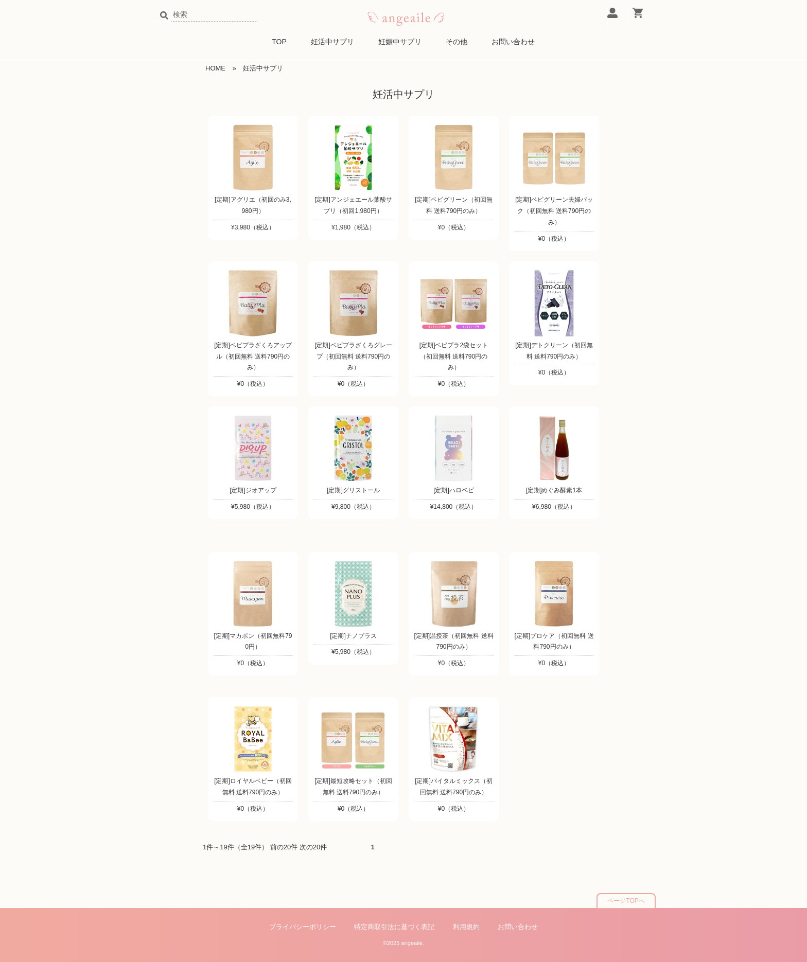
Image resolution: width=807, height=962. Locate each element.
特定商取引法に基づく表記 (394, 927)
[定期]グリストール (353, 490)
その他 (456, 42)
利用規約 (466, 927)
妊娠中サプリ (400, 42)
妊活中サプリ (332, 42)
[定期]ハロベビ (453, 490)
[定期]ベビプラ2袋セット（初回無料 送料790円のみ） (453, 356)
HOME (215, 68)
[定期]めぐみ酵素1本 (554, 490)
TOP (279, 42)
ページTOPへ (625, 900)
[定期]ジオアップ (253, 490)
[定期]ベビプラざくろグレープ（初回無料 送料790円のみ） (353, 356)
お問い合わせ (513, 42)
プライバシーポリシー (302, 927)
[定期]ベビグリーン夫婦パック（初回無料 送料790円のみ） (554, 211)
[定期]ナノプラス (353, 635)
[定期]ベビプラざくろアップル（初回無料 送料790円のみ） (253, 356)
